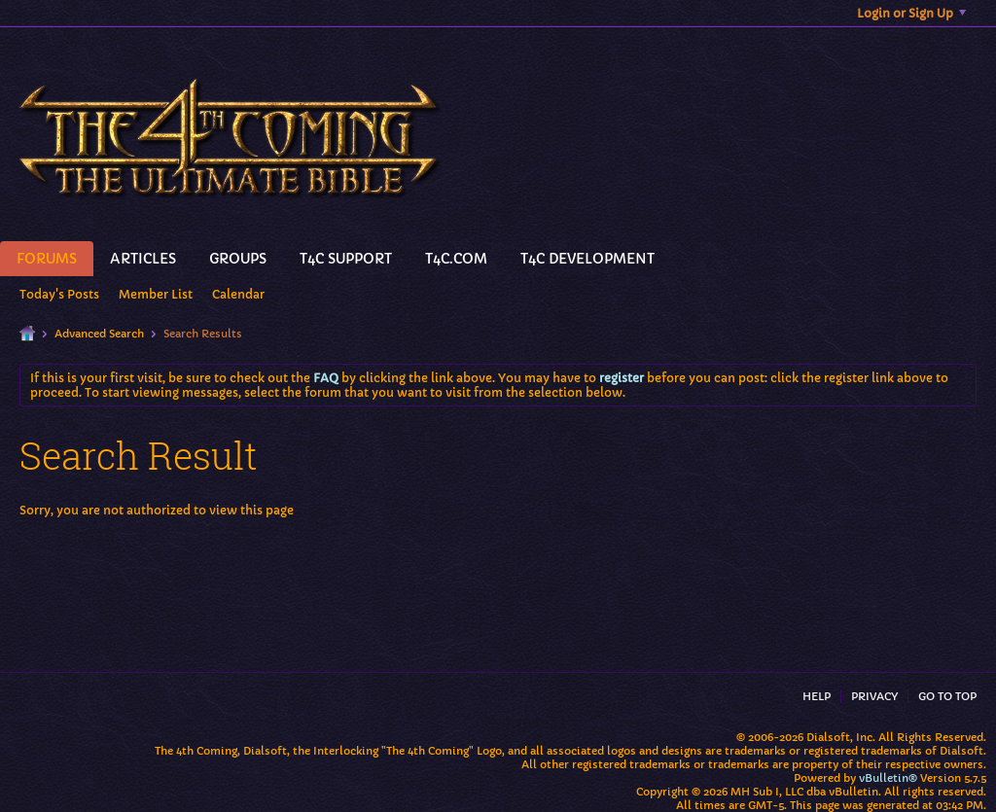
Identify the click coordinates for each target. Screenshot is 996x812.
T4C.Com (456, 258)
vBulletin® (888, 778)
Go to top (947, 696)
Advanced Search (99, 333)
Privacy (874, 696)
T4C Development (587, 258)
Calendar (238, 294)
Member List (156, 294)
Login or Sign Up (911, 13)
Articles (143, 258)
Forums (47, 258)
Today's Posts (59, 294)
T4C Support (346, 258)
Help (816, 696)
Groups (238, 258)
